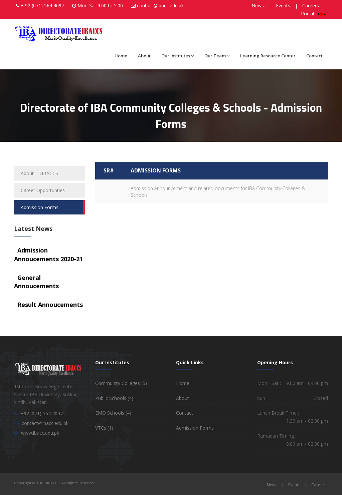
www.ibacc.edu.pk (40, 433)
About (144, 56)
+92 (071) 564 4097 (42, 413)
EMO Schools (113, 413)
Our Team (216, 56)
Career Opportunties (43, 190)
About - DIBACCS (39, 173)
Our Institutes (177, 56)
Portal (313, 13)
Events (283, 5)
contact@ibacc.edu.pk (160, 5)
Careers (310, 5)
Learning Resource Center (268, 56)
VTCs (104, 428)
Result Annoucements (50, 305)
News (257, 5)
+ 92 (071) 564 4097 (42, 5)
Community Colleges (121, 383)
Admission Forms (39, 207)
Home (121, 56)
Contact (314, 56)
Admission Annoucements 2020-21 (48, 254)
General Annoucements (36, 282)
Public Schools (114, 398)
